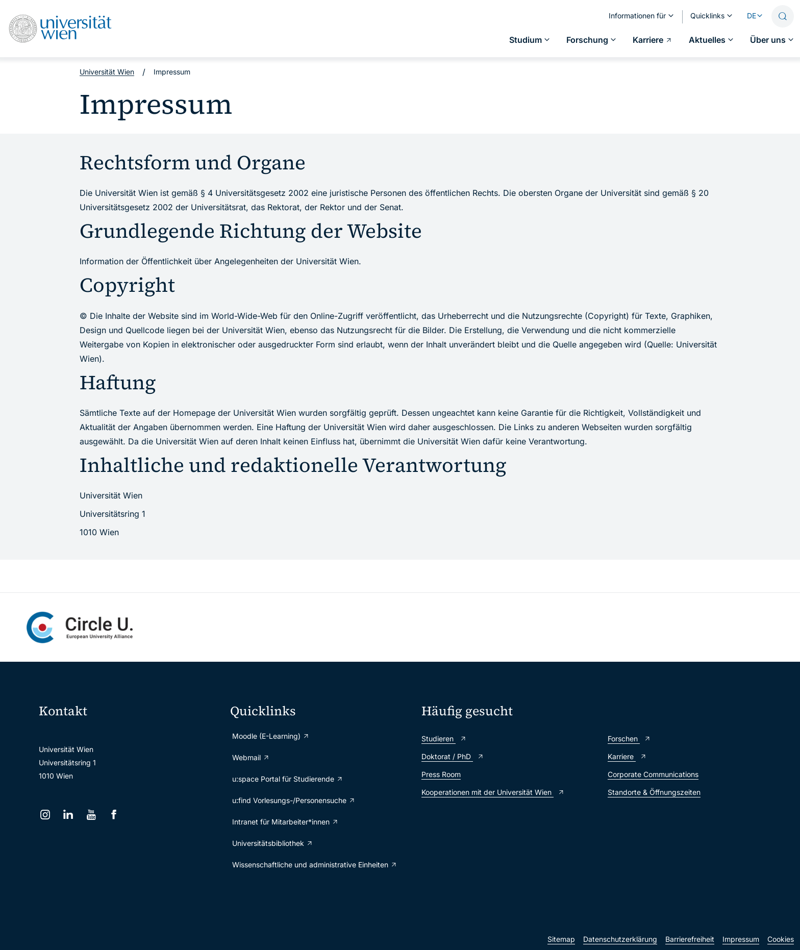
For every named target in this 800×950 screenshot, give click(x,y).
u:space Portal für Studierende (287, 778)
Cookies (780, 939)
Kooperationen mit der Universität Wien (493, 792)
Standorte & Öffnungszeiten (654, 792)
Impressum (740, 939)
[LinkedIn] (68, 814)
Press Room (441, 774)
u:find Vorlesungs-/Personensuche (294, 800)
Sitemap (561, 939)
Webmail (251, 757)
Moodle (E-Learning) (271, 736)
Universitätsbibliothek (272, 843)
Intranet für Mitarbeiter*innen (285, 821)
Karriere (627, 756)
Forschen (629, 738)
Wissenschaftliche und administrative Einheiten (314, 864)
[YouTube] (91, 814)
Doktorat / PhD (452, 756)
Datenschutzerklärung (620, 939)
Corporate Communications (653, 774)
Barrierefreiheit (689, 939)
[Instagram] (45, 814)
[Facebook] (114, 814)
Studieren (444, 738)
